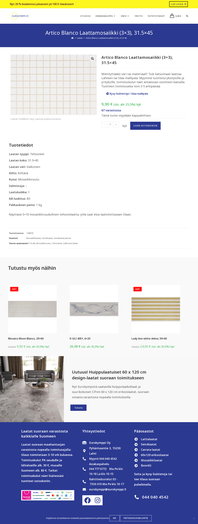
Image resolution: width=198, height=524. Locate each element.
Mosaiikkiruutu (43, 243)
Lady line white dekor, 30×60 (149, 338)
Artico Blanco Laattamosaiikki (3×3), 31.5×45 (106, 37)
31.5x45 (31, 243)
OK (115, 518)
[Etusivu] (72, 37)
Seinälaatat (47, 238)
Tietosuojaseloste (135, 518)
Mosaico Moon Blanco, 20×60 (26, 338)
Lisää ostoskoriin (145, 125)
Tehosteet (57, 243)
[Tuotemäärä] (110, 124)
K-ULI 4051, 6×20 (80, 338)
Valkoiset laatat (70, 243)
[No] (194, 518)
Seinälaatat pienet (62, 238)
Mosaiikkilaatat (33, 238)
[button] (92, 58)
